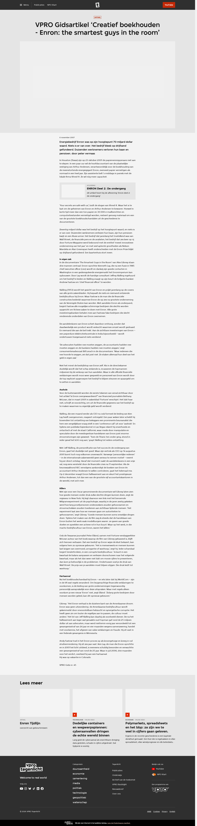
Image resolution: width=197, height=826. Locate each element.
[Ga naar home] (97, 4)
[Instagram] (25, 788)
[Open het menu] (24, 5)
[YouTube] (169, 5)
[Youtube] (21, 788)
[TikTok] (33, 788)
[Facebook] (42, 788)
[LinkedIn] (38, 788)
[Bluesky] (29, 788)
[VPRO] (160, 790)
